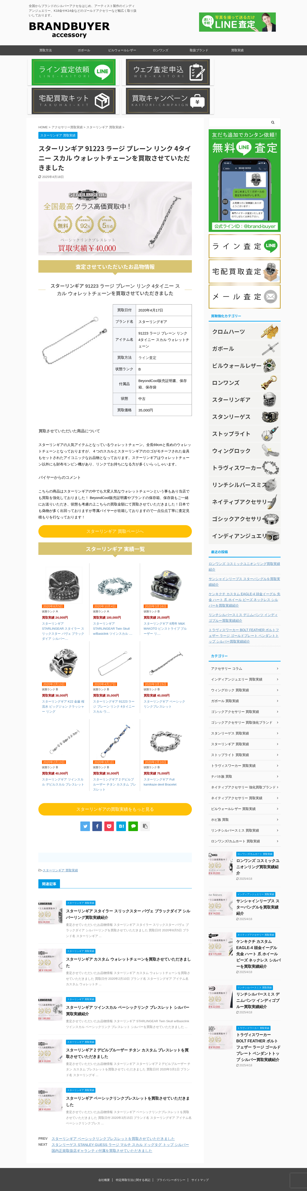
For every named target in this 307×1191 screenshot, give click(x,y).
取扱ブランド (199, 50)
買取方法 (45, 50)
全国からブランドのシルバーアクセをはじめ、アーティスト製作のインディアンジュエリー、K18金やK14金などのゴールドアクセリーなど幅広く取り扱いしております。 (153, 1178)
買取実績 (237, 50)
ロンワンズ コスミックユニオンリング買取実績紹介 (244, 530)
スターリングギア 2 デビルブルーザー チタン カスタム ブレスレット (114, 749)
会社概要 (104, 1144)
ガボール (84, 50)
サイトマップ (200, 1144)
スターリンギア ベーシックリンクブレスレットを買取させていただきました (113, 1103)
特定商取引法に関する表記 (133, 1144)
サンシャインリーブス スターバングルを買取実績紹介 (244, 546)
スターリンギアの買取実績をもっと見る (115, 773)
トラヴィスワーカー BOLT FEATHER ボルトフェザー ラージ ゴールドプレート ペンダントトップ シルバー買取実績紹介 (244, 599)
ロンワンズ (160, 50)
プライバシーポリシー (171, 1144)
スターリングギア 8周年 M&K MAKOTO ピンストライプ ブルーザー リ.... (165, 593)
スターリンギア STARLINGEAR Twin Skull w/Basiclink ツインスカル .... (112, 593)
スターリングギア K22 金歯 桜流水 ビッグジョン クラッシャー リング (63, 671)
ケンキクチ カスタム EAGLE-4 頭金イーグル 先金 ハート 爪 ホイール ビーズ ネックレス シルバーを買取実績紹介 (244, 563)
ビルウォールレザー (122, 50)
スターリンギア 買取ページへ (115, 495)
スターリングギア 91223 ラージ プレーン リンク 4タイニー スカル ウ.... (114, 671)
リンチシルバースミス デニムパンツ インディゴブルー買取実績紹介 (243, 582)
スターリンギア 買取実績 (60, 834)
